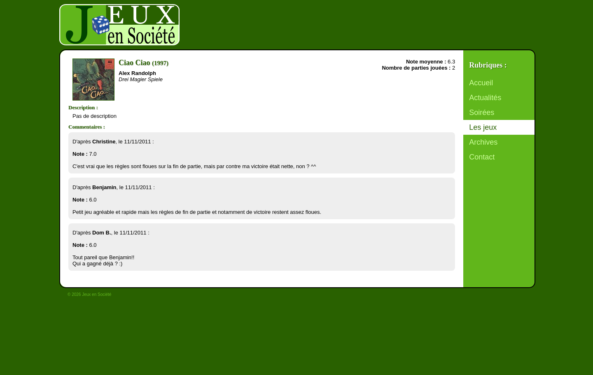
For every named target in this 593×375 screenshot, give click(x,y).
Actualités (485, 98)
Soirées (481, 112)
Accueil (481, 83)
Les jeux (483, 127)
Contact (482, 157)
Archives (483, 142)
